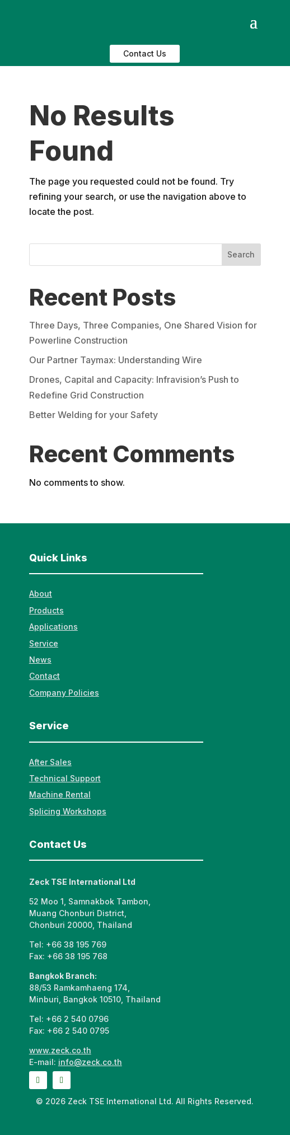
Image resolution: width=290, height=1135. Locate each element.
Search (241, 254)
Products (46, 610)
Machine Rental (60, 794)
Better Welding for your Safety (93, 414)
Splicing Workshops (67, 811)
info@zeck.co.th (90, 1062)
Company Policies (64, 692)
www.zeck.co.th (60, 1050)
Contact (44, 676)
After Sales (50, 762)
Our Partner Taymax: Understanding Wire (115, 359)
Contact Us (144, 53)
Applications (53, 626)
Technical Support (65, 778)
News (40, 659)
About (40, 593)
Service (43, 643)
